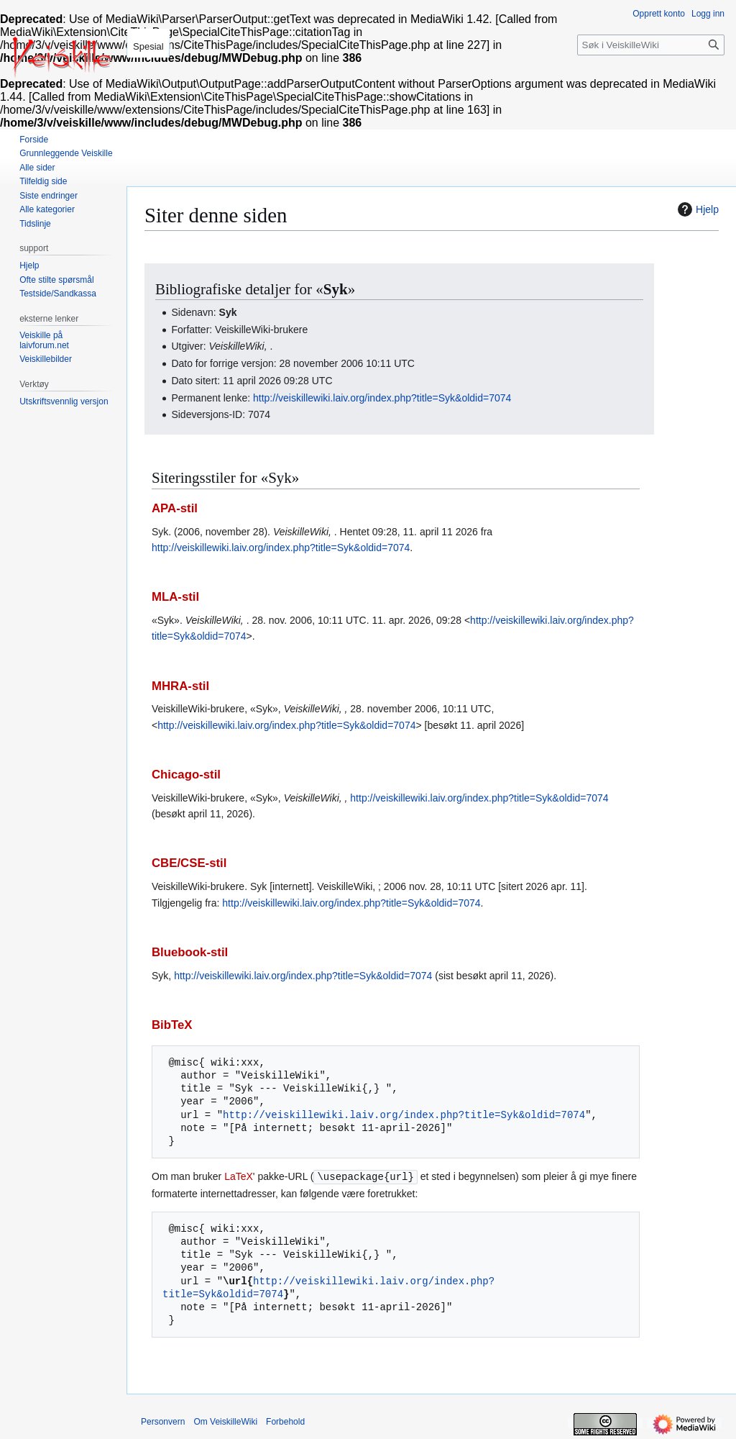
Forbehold (285, 1421)
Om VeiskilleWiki (225, 1421)
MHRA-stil (180, 686)
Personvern (163, 1421)
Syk (335, 289)
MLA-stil (175, 597)
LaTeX (238, 1176)
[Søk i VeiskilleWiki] (650, 45)
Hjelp (696, 209)
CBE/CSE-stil (189, 863)
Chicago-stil (186, 774)
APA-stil (175, 508)
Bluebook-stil (190, 952)
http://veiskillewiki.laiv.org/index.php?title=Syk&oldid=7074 (382, 398)
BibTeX (172, 1025)
